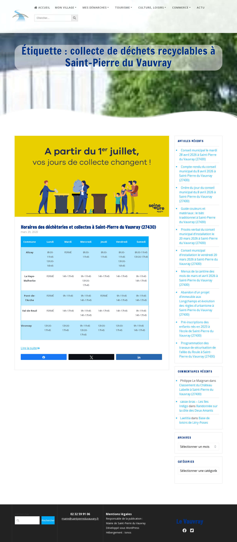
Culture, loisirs (151, 7)
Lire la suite (29, 348)
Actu (201, 7)
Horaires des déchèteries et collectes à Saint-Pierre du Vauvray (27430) (88, 227)
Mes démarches (95, 7)
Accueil (42, 7)
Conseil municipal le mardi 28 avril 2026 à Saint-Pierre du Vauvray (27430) (198, 154)
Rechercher (22, 514)
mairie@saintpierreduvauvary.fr (80, 518)
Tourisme (122, 7)
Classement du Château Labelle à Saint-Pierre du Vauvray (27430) (196, 389)
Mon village (64, 7)
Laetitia (185, 418)
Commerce (180, 7)
